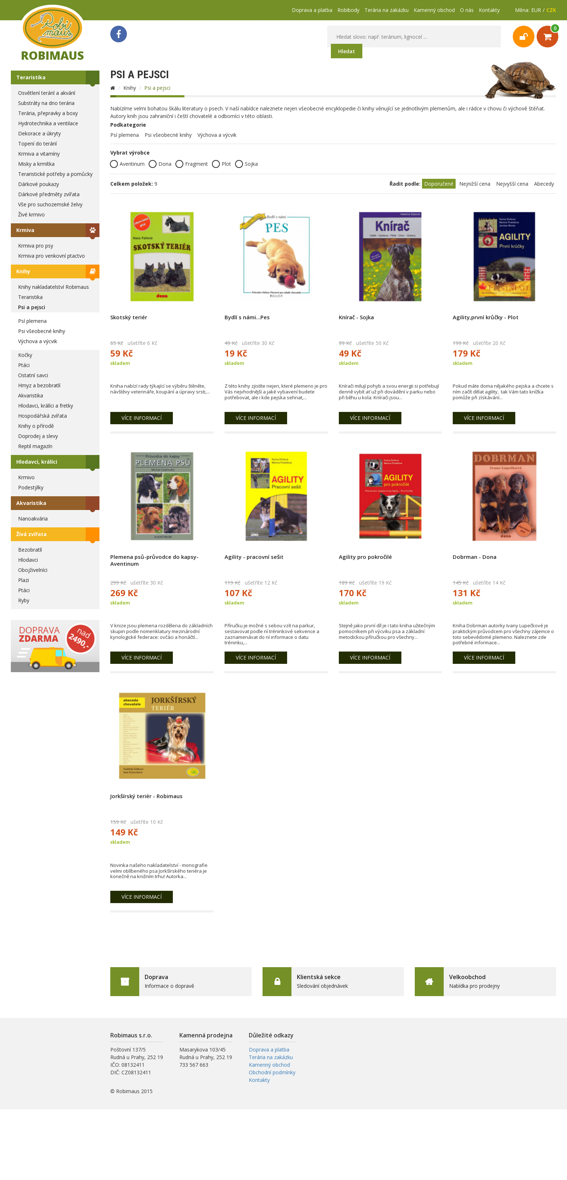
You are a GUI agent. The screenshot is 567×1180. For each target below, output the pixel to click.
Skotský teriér (128, 317)
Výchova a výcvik (37, 341)
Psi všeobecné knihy (41, 331)
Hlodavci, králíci (36, 461)
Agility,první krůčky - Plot (486, 317)
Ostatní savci (33, 375)
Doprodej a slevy (38, 436)
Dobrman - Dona (474, 556)
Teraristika (31, 77)
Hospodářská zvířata (42, 415)
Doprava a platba (312, 10)
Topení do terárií (37, 143)
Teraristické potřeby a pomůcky (55, 173)
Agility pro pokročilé (365, 556)
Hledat (346, 51)
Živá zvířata (31, 534)
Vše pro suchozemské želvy (50, 204)
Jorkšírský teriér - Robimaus (146, 796)
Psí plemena (32, 320)
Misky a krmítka (36, 163)
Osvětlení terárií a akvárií (46, 92)
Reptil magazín (35, 446)
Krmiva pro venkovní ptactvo (51, 255)
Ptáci (24, 365)
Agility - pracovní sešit (254, 556)
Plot (221, 164)
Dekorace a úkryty (39, 133)
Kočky (25, 354)
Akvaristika (30, 395)
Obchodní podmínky (272, 1072)
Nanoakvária (33, 518)
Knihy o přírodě (36, 425)
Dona (160, 164)
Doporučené (438, 183)
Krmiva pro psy (35, 245)
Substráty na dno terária (46, 103)
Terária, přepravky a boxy (48, 113)
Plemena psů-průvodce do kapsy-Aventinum (154, 560)
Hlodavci (28, 559)
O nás (467, 10)
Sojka (246, 164)
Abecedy (544, 183)
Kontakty (489, 10)
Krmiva (25, 230)
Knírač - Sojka (356, 317)
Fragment (191, 164)
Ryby (23, 600)
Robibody (348, 10)
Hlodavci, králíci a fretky (45, 405)
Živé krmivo (31, 214)
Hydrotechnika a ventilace (48, 123)
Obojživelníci (32, 569)
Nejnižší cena (474, 183)
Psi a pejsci (31, 307)
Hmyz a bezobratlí (39, 385)
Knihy (23, 271)
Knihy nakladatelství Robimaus (53, 286)
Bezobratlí (30, 549)
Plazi (23, 580)
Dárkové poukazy (38, 184)
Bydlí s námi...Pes (247, 317)
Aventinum (127, 164)
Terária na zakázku (386, 10)
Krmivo (26, 477)
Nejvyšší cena (512, 183)
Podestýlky (30, 487)
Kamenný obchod (434, 10)
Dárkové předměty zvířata (49, 194)
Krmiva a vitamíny (39, 153)
